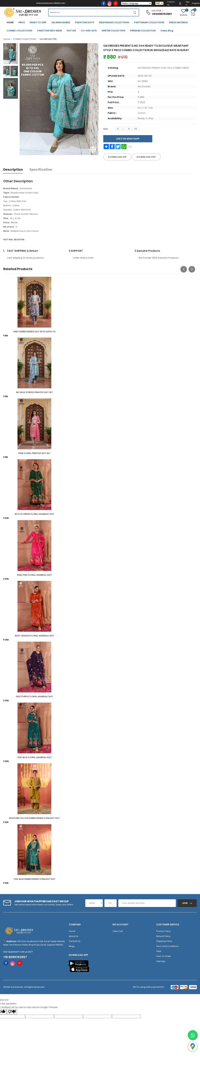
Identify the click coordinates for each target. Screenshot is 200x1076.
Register (196, 3)
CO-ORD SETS (89, 30)
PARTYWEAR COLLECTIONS (149, 22)
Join (185, 903)
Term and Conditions (167, 946)
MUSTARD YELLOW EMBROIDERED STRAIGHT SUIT (34, 818)
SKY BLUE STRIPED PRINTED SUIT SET (34, 392)
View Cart (118, 931)
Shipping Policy (164, 941)
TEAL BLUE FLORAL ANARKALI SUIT (34, 757)
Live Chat (156, 10)
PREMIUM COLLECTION (143, 30)
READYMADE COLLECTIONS (114, 22)
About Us (73, 936)
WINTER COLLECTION (113, 30)
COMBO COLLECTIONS (19, 30)
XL (129, 128)
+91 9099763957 (162, 14)
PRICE (21, 22)
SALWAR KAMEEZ (60, 22)
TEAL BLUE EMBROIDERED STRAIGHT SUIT (34, 879)
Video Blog (166, 30)
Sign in (188, 3)
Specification (40, 169)
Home (7, 39)
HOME (10, 22)
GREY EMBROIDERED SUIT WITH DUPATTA (34, 331)
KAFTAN (71, 30)
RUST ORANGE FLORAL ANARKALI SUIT (34, 635)
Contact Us (170, 3)
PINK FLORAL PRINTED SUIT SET (34, 453)
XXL (135, 128)
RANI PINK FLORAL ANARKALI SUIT (34, 574)
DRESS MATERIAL (178, 22)
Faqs (158, 951)
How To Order (163, 956)
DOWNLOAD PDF (146, 157)
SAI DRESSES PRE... (49, 39)
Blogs (72, 946)
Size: (105, 129)
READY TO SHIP (38, 22)
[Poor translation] (12, 1011)
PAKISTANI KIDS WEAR (49, 30)
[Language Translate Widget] (136, 3)
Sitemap (160, 961)
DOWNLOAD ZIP (117, 157)
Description (13, 169)
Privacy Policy (163, 931)
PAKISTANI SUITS (84, 22)
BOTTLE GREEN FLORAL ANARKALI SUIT (34, 514)
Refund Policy (163, 936)
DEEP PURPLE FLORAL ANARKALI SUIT (34, 696)
